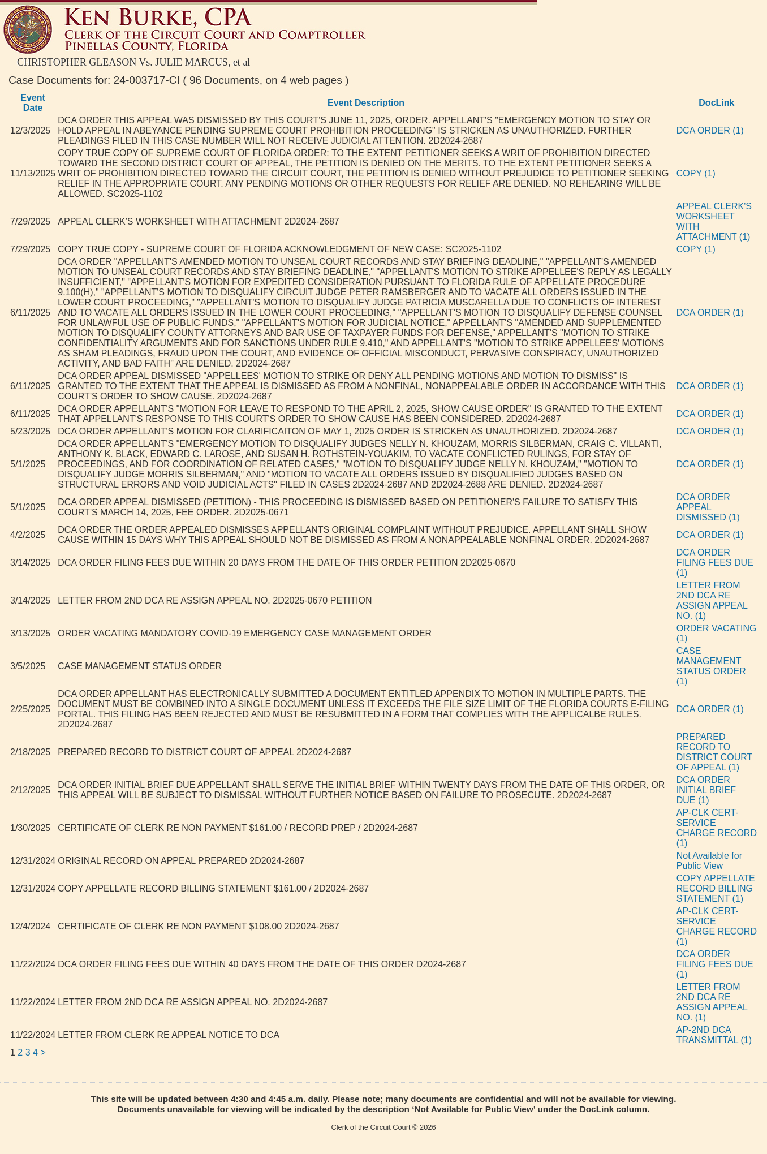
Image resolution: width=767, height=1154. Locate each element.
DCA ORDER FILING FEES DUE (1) (714, 563)
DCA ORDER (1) (710, 130)
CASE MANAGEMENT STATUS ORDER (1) (711, 666)
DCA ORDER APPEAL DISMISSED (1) (708, 507)
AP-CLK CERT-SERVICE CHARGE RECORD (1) (716, 828)
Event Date (32, 103)
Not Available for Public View (709, 861)
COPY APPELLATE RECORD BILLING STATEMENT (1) (715, 888)
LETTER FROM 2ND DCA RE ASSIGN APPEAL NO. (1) (712, 600)
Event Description (366, 102)
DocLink (716, 102)
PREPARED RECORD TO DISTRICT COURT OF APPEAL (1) (714, 752)
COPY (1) (696, 173)
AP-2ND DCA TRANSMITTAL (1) (714, 1035)
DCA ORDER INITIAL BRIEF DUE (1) (706, 790)
